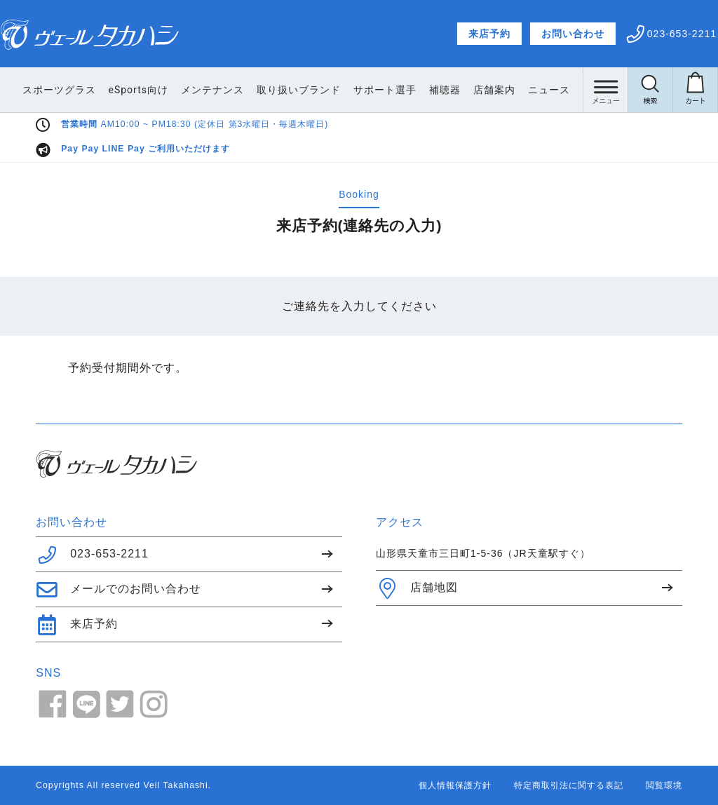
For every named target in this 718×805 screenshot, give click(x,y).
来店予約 (489, 33)
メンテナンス (267, 89)
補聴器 (499, 89)
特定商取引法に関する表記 (568, 785)
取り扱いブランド (353, 89)
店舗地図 (417, 588)
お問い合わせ (572, 33)
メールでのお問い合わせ (118, 590)
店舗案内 (549, 89)
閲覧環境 (664, 785)
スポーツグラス (114, 89)
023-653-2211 (92, 554)
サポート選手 (439, 89)
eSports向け (193, 89)
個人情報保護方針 (455, 785)
